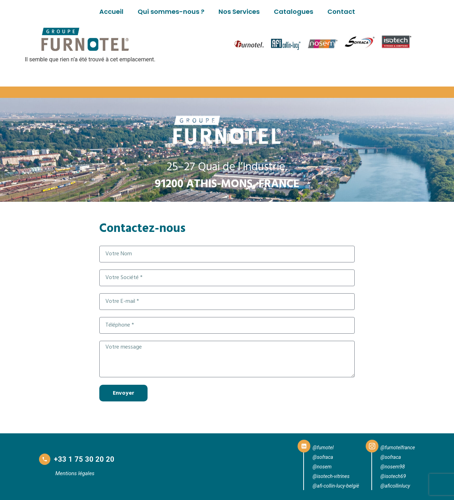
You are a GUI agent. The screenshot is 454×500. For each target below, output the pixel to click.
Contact (341, 11)
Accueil (111, 11)
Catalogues (293, 11)
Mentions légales (74, 473)
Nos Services (239, 11)
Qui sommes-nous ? (171, 11)
